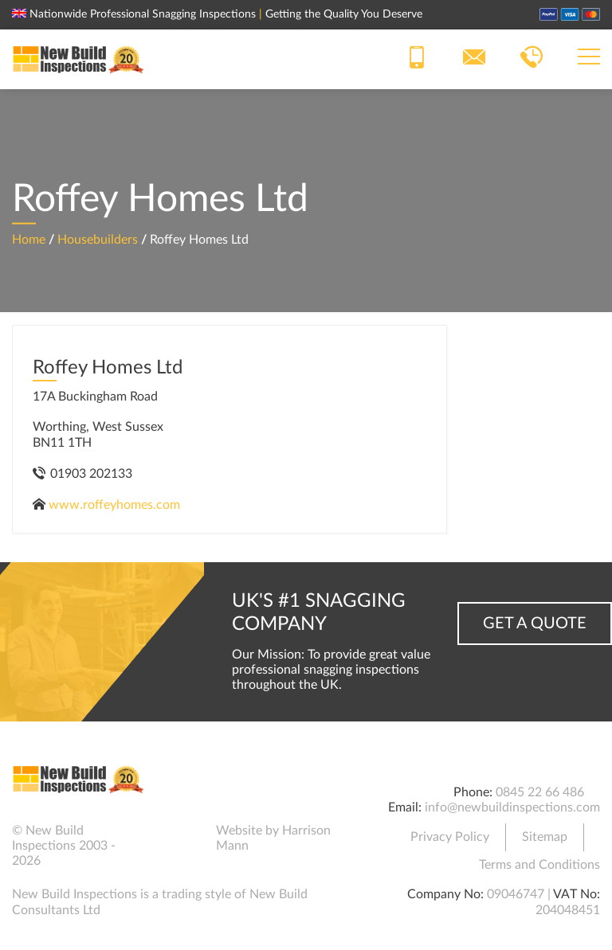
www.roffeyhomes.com (114, 504)
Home (28, 239)
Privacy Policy (449, 837)
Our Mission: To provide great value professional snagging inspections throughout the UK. (331, 669)
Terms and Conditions (539, 864)
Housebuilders (97, 239)
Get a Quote (534, 623)
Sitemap (544, 837)
